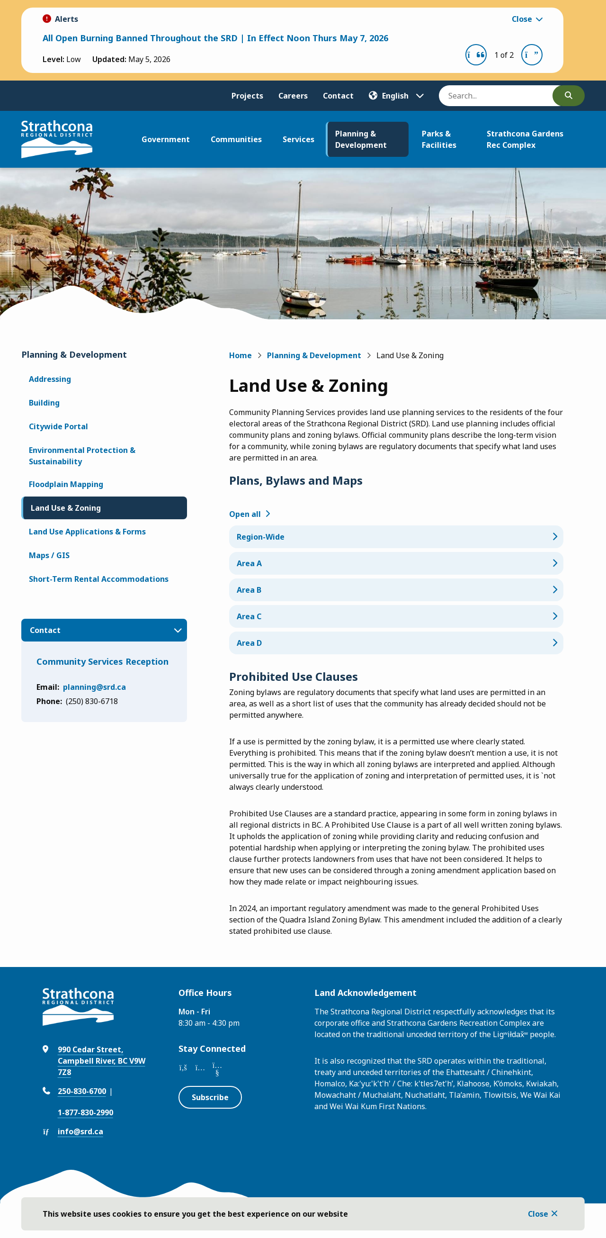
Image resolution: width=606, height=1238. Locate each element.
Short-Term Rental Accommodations (99, 579)
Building (44, 403)
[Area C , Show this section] (396, 616)
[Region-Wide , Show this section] (396, 536)
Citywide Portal (58, 426)
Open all (245, 514)
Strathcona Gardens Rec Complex (525, 139)
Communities (236, 139)
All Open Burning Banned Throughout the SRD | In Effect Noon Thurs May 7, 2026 (215, 38)
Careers (293, 95)
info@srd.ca (80, 1131)
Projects (247, 95)
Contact (338, 95)
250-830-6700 (82, 1091)
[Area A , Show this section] (396, 563)
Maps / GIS (49, 555)
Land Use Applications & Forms (87, 531)
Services (298, 139)
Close (538, 1214)
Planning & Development (361, 139)
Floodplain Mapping (66, 484)
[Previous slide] (476, 54)
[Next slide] (532, 54)
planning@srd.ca (94, 687)
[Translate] (396, 95)
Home (240, 355)
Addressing (50, 379)
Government (166, 139)
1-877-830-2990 (85, 1112)
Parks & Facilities (439, 139)
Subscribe (210, 1097)
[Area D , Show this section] (396, 643)
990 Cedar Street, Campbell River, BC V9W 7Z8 (101, 1060)
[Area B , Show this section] (396, 589)
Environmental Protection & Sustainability (82, 456)
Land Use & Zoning (66, 508)
